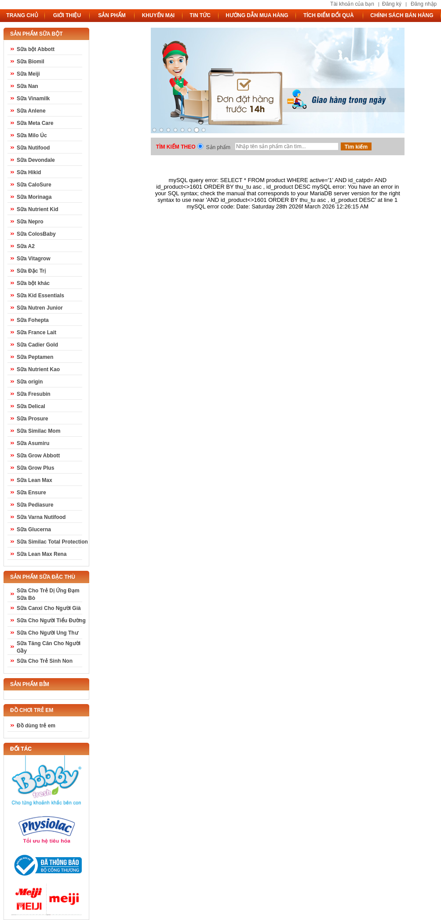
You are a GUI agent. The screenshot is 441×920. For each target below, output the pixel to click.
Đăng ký (391, 4)
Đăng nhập (424, 4)
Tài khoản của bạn (352, 4)
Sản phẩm (218, 147)
